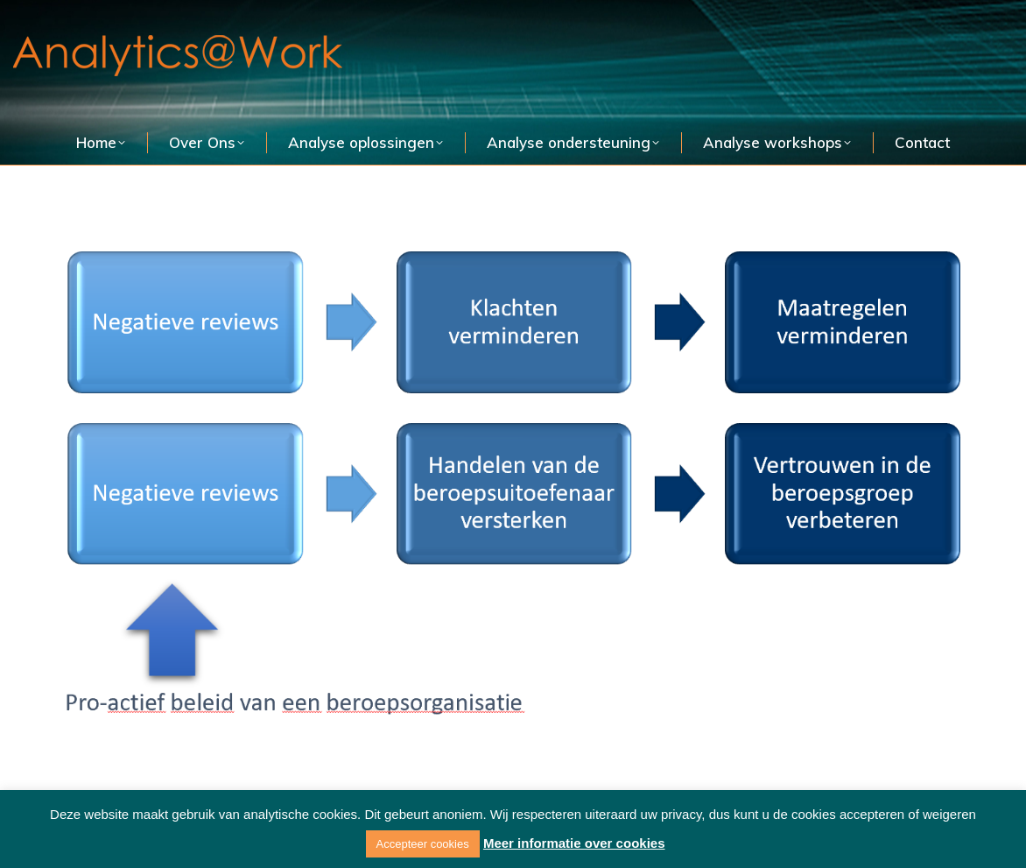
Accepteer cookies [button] (422, 843)
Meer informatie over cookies (574, 843)
